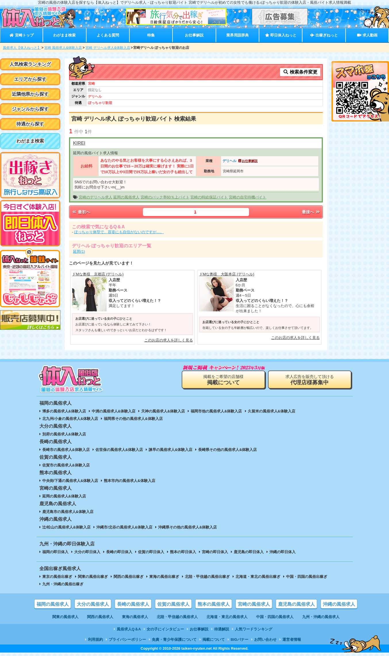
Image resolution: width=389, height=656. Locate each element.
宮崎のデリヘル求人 (95, 197)
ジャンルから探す (30, 109)
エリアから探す (30, 79)
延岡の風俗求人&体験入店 (64, 496)
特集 (151, 35)
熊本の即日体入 (183, 552)
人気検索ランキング (30, 64)
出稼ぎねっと (324, 35)
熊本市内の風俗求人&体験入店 (129, 481)
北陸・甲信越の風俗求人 (177, 617)
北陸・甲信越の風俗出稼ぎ (207, 576)
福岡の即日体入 (55, 552)
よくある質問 (108, 35)
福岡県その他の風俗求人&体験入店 (133, 418)
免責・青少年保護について (174, 639)
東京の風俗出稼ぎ (57, 576)
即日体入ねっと (281, 35)
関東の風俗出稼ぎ (93, 576)
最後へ (311, 212)
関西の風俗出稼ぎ (128, 576)
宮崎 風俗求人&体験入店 (63, 48)
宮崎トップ (21, 35)
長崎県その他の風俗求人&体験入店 (227, 449)
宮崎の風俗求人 (254, 604)
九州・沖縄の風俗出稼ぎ (62, 584)
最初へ (81, 212)
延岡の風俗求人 (126, 197)
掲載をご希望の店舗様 (223, 379)
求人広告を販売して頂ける (309, 379)
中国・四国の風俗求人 (275, 617)
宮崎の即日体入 (215, 552)
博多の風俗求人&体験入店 (64, 411)
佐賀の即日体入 (151, 552)
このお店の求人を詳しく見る (168, 340)
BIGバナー (239, 639)
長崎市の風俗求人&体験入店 (66, 449)
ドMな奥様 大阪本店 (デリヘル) (226, 274)
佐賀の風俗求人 (173, 604)
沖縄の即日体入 (282, 552)
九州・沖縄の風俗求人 (321, 617)
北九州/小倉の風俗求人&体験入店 (70, 418)
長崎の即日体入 (119, 552)
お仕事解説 (194, 35)
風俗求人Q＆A (129, 629)
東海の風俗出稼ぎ (164, 576)
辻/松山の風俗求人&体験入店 (66, 527)
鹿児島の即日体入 (249, 552)
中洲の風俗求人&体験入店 (113, 411)
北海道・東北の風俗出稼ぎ (257, 576)
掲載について (213, 639)
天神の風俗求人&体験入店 (163, 411)
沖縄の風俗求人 (339, 604)
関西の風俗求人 (100, 617)
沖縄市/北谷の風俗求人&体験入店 (124, 527)
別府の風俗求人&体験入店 (64, 434)
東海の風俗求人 (135, 617)
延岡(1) (79, 251)
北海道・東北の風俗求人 (227, 617)
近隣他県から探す (30, 94)
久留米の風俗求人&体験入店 (271, 411)
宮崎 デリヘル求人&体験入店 (107, 48)
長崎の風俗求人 (133, 604)
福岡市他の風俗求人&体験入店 (216, 411)
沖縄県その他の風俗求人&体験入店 (187, 527)
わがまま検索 (64, 35)
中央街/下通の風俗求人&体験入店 (70, 481)
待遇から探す (30, 123)
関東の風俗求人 (65, 617)
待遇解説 (221, 629)
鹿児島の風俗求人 (296, 604)
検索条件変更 (300, 72)
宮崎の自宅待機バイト (247, 197)
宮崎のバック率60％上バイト (165, 197)
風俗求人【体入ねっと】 (22, 48)
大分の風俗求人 (93, 604)
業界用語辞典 (237, 35)
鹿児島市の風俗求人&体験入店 (67, 512)
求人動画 (367, 35)
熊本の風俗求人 (214, 604)
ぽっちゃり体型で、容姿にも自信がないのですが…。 (119, 232)
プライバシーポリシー (127, 639)
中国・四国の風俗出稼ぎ (306, 576)
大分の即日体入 (87, 552)
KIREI (79, 143)
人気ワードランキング (253, 629)
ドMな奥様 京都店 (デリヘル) (98, 274)
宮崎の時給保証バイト (209, 197)
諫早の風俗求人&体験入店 (170, 449)
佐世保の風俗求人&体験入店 (119, 449)
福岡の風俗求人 (53, 604)
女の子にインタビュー (165, 629)
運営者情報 (291, 639)
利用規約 (95, 639)
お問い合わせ (265, 639)
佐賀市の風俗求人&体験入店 (66, 465)
